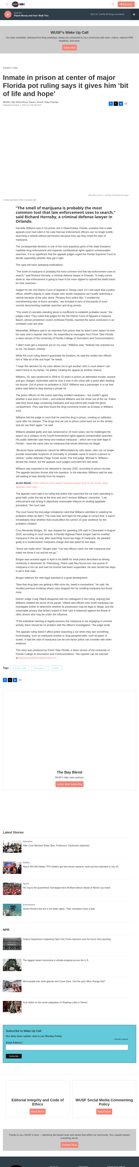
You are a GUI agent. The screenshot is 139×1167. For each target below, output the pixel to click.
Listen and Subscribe (69, 784)
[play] (8, 14)
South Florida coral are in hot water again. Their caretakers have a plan (59, 909)
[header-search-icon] (113, 4)
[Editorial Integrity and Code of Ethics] (37, 1087)
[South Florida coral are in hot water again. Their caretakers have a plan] (12, 910)
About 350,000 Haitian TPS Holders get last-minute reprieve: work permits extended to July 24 (70, 866)
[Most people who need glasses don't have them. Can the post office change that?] (12, 986)
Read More (37, 1111)
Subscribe (70, 47)
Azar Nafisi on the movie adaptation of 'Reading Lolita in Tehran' (55, 1002)
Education (28, 841)
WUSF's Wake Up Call (69, 32)
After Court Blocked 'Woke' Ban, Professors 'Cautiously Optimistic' (56, 845)
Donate (127, 4)
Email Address (15, 1042)
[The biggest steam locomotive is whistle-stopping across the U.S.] (12, 965)
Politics (26, 862)
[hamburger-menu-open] (7, 4)
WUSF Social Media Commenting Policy (104, 1102)
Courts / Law (10, 67)
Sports (26, 883)
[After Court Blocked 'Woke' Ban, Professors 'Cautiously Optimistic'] (12, 846)
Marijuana (39, 668)
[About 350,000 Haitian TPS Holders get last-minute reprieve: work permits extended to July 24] (12, 868)
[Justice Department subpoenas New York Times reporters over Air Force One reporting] (12, 944)
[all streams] (135, 14)
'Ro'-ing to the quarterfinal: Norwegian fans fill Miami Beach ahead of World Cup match (67, 888)
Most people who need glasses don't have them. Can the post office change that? (64, 981)
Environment (29, 905)
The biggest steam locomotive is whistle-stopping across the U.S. (56, 960)
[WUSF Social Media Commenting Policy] (104, 1087)
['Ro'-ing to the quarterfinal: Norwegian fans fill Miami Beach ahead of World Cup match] (12, 889)
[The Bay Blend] (69, 728)
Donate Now (69, 1144)
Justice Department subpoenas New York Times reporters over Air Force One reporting (67, 939)
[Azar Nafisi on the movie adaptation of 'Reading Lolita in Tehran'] (12, 1007)
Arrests (55, 668)
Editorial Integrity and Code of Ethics (37, 1102)
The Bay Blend (69, 772)
